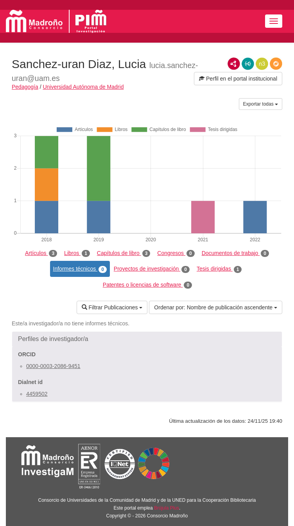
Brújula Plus (166, 508)
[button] (147, 339)
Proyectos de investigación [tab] (152, 269)
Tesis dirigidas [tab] (219, 269)
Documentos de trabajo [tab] (235, 253)
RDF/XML (234, 63)
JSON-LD (248, 63)
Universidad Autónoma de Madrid (83, 87)
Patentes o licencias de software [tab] (147, 285)
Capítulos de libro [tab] (124, 253)
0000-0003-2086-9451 (53, 366)
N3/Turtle (262, 63)
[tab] (147, 339)
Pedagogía (25, 87)
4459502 (37, 394)
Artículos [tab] (41, 253)
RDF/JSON (276, 63)
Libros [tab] (77, 253)
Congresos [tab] (175, 253)
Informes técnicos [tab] (80, 269)
